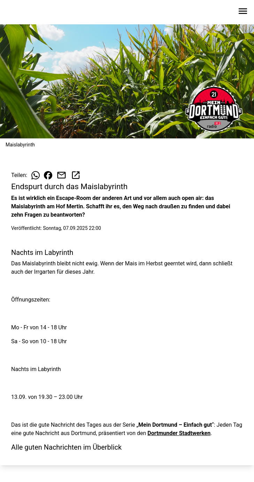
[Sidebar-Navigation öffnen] (242, 12)
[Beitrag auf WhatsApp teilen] (35, 175)
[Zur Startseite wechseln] (22, 12)
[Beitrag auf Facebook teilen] (48, 175)
